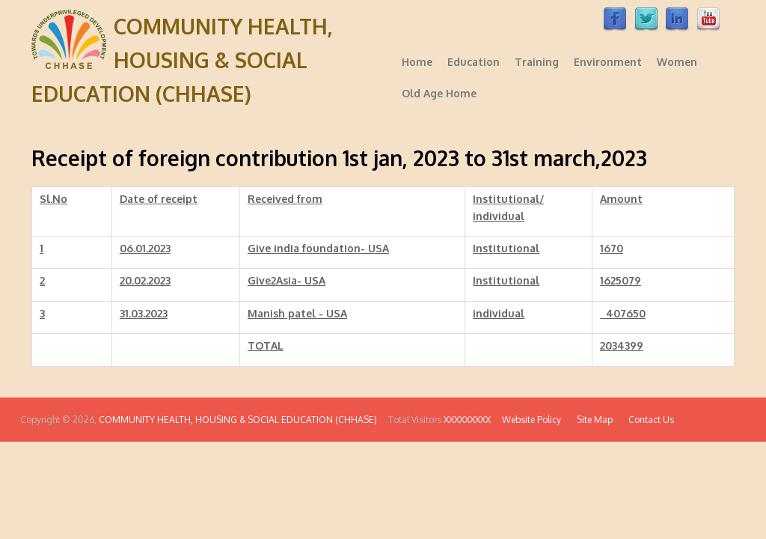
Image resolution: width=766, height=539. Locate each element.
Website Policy (528, 419)
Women (677, 61)
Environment (608, 61)
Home (417, 61)
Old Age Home (439, 93)
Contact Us (644, 419)
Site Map (588, 419)
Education (473, 61)
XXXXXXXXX (468, 419)
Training (537, 61)
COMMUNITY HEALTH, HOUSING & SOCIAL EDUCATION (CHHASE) (182, 60)
